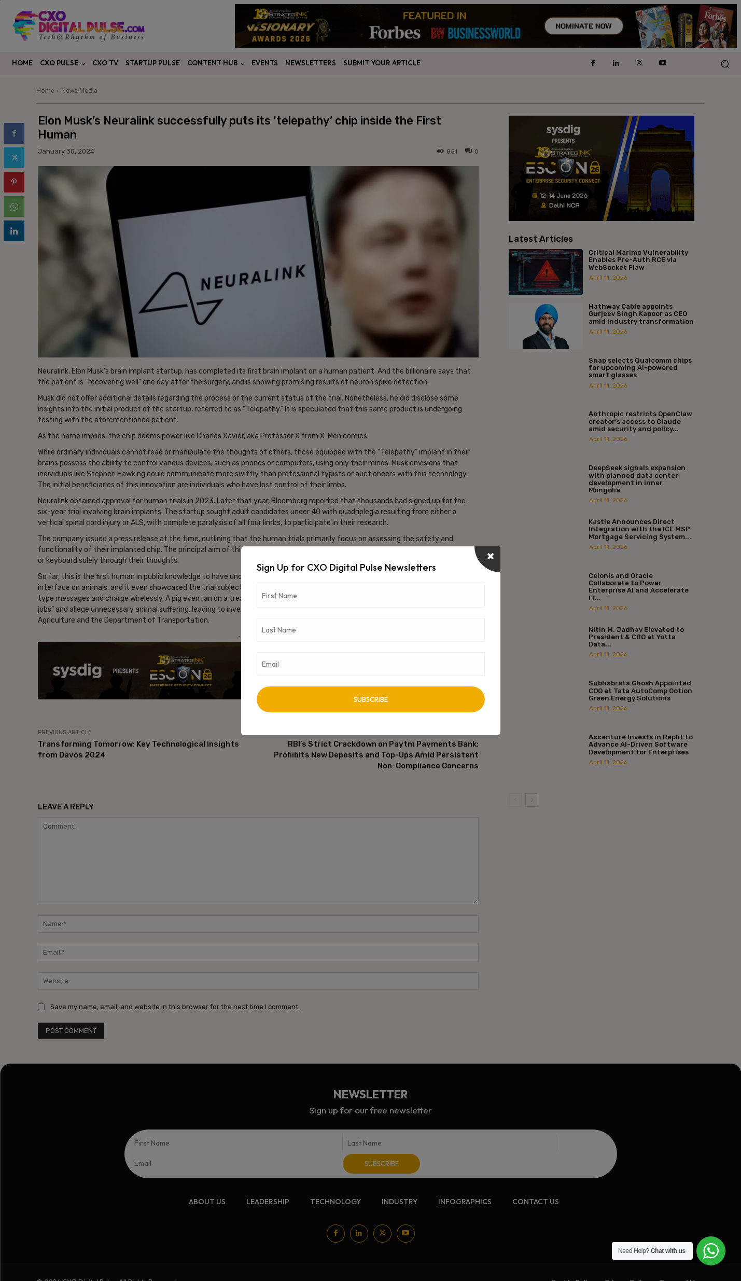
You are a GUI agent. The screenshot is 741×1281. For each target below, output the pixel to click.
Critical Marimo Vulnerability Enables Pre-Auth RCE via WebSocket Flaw (638, 260)
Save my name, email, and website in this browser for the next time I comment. (175, 1007)
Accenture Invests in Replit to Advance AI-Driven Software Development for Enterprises (641, 744)
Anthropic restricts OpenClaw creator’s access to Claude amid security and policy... (640, 421)
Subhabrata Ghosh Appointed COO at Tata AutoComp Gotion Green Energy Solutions (640, 690)
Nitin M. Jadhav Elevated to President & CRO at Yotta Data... (636, 637)
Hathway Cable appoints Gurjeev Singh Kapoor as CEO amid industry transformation (641, 313)
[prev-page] (515, 800)
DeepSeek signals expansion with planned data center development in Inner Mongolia (637, 479)
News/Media (79, 90)
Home (45, 90)
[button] (724, 63)
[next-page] (531, 800)
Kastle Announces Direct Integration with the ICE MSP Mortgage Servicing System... (640, 529)
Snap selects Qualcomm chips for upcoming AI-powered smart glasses (640, 367)
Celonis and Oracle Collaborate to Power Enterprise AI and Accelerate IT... (639, 587)
